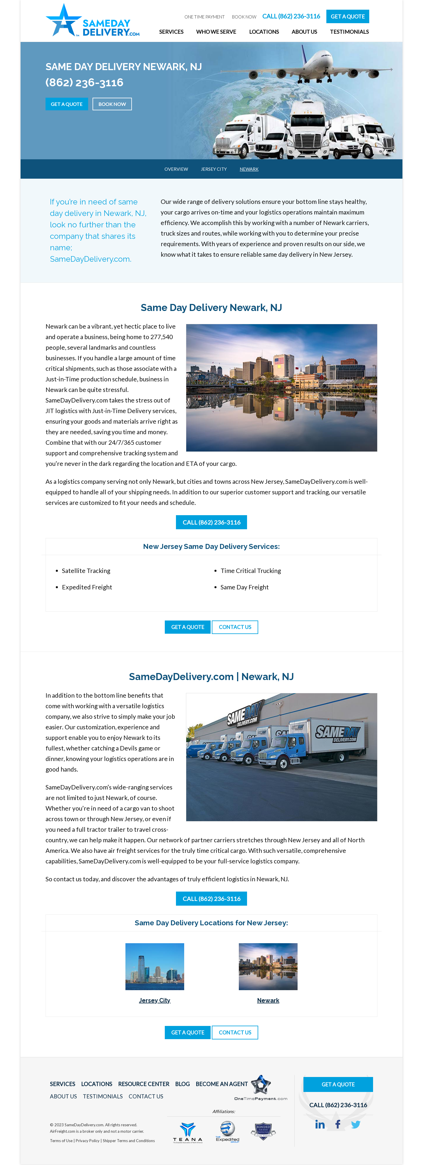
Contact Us (139, 1097)
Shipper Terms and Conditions (129, 1141)
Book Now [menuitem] (244, 16)
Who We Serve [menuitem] (216, 31)
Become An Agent (206, 1085)
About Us (62, 1097)
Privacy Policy (88, 1141)
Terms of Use (61, 1141)
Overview (176, 169)
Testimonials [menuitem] (349, 31)
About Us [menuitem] (304, 31)
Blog (170, 1085)
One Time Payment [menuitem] (204, 16)
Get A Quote (348, 16)
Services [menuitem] (171, 31)
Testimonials (99, 1097)
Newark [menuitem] (249, 169)
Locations (92, 1085)
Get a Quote (70, 103)
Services (61, 1085)
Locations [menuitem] (264, 31)
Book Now (120, 103)
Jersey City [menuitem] (214, 169)
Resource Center (135, 1085)
